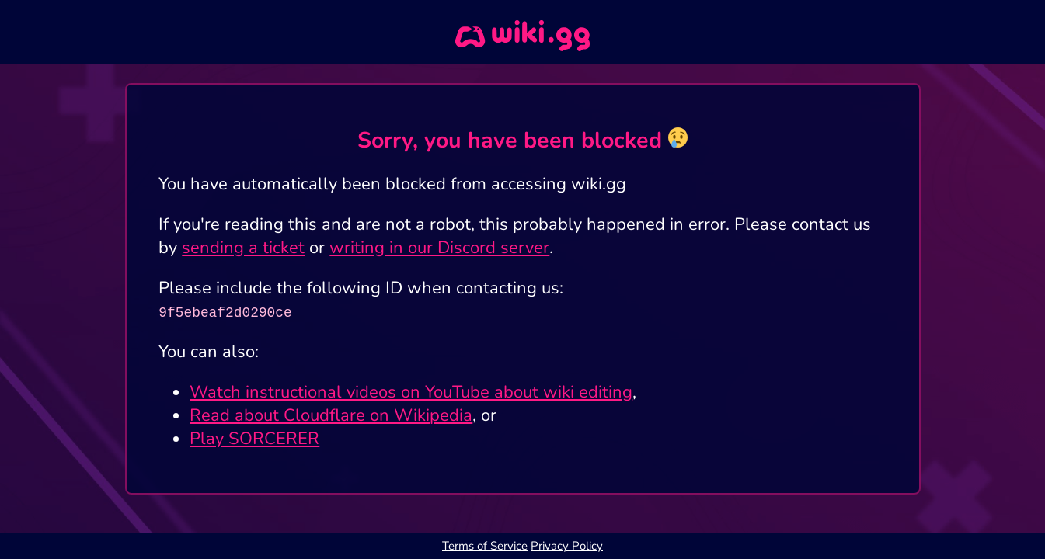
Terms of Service (485, 546)
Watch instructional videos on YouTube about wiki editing (411, 392)
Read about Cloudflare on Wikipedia (331, 415)
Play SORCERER (254, 438)
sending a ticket (243, 247)
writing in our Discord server (439, 247)
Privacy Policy (567, 546)
